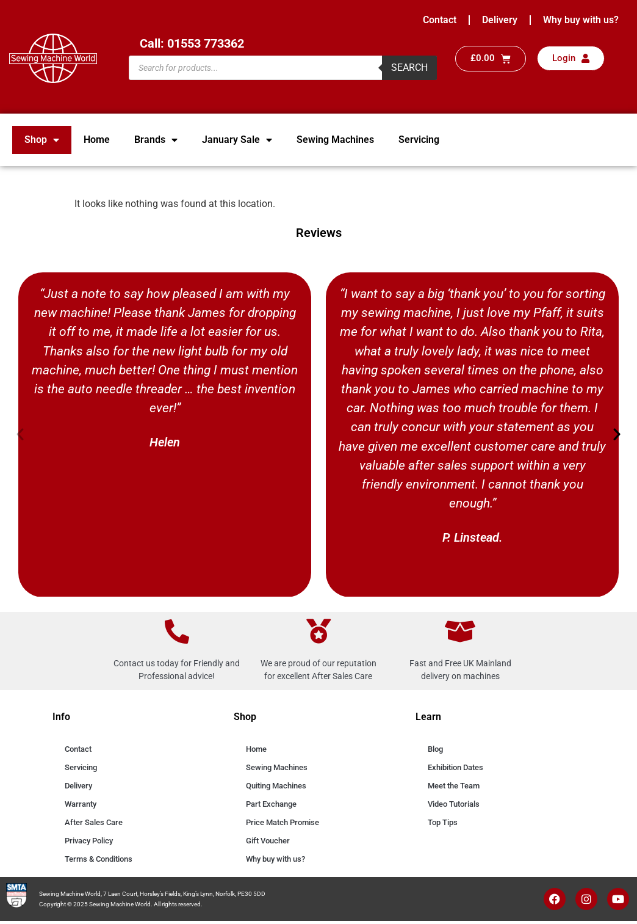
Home (97, 139)
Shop (41, 140)
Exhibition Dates (455, 767)
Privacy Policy (89, 840)
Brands (156, 140)
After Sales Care (94, 822)
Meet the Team (454, 785)
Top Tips (443, 822)
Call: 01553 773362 (192, 43)
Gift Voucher (268, 840)
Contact (439, 20)
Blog (435, 749)
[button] (20, 434)
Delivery (499, 20)
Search (409, 67)
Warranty (80, 804)
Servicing (418, 139)
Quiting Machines (276, 785)
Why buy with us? (581, 20)
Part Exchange (271, 804)
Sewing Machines (335, 139)
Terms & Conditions (98, 859)
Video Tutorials (454, 804)
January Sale (237, 140)
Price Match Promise (282, 822)
